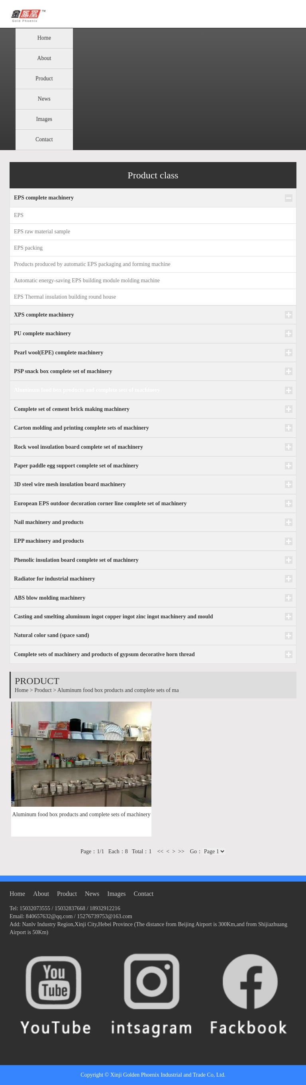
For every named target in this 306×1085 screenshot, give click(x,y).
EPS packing (28, 248)
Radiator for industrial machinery (54, 579)
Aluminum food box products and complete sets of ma (118, 690)
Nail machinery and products (48, 522)
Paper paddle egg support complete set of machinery (76, 466)
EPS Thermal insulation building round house (65, 297)
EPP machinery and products (49, 541)
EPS (19, 215)
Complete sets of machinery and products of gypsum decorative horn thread (104, 654)
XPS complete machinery (44, 315)
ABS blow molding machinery (49, 598)
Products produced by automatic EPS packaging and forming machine (92, 264)
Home (44, 38)
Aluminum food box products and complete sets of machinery (87, 390)
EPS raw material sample (42, 232)
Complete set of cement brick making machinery (71, 409)
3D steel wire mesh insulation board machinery (70, 484)
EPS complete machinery (44, 198)
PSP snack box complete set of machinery (63, 371)
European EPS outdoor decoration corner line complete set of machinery (100, 503)
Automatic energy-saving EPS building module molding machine (87, 280)
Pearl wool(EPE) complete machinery (58, 353)
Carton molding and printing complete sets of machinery (81, 428)
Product (44, 79)
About (44, 58)
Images (44, 119)
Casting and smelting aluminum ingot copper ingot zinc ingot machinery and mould (113, 617)
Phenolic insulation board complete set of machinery (76, 560)
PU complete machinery (42, 333)
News (44, 99)
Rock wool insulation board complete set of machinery (78, 447)
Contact (44, 140)
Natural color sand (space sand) (51, 635)
